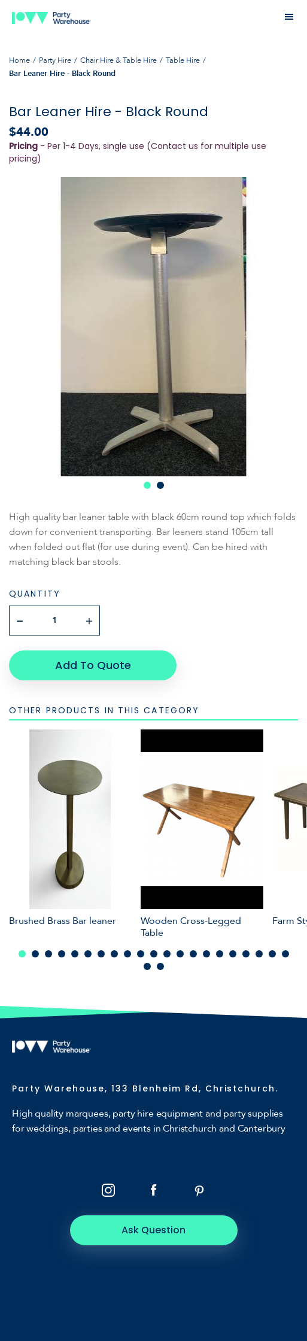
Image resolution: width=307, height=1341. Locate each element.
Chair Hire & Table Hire (118, 60)
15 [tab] (206, 953)
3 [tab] (48, 953)
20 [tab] (272, 953)
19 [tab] (259, 953)
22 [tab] (147, 966)
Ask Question (153, 1230)
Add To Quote (93, 665)
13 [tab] (180, 953)
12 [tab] (167, 953)
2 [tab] (160, 485)
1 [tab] (147, 485)
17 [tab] (232, 953)
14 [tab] (193, 953)
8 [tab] (114, 953)
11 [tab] (153, 953)
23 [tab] (160, 966)
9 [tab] (127, 953)
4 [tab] (61, 953)
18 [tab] (246, 953)
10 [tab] (140, 953)
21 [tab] (285, 953)
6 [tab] (88, 953)
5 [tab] (74, 953)
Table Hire (183, 60)
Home (19, 60)
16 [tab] (219, 953)
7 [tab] (101, 953)
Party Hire (55, 60)
